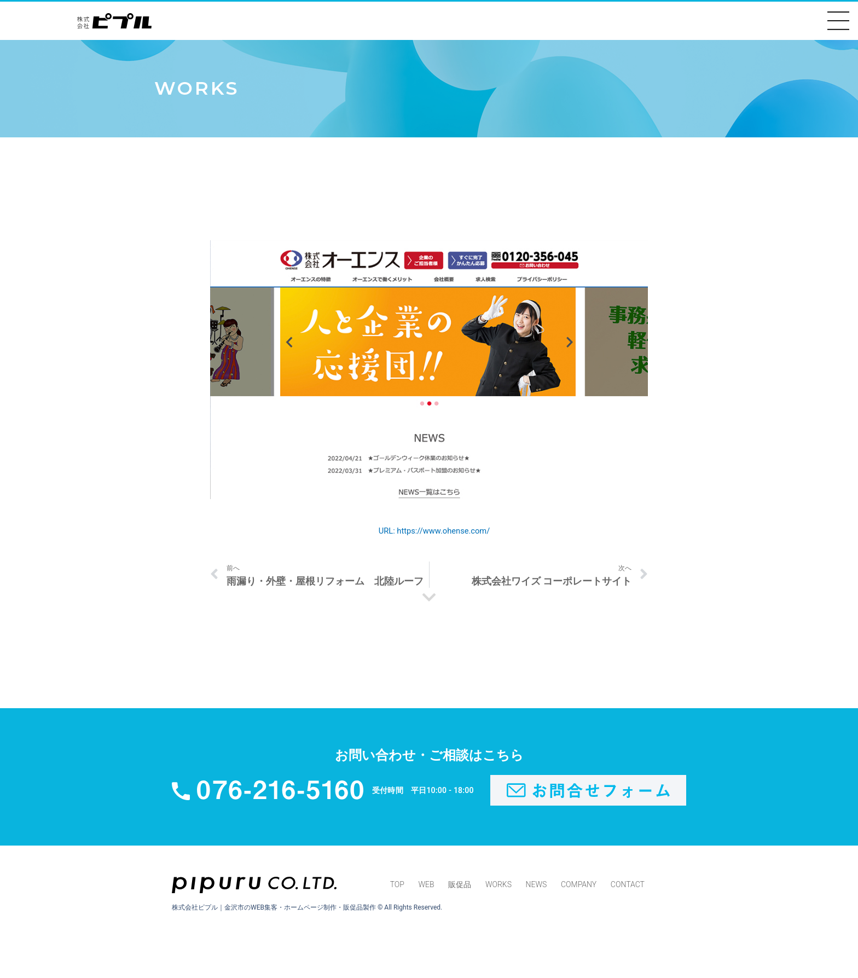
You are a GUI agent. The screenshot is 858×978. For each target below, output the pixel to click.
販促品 (459, 886)
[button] (838, 20)
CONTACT (628, 886)
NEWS (536, 886)
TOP (397, 886)
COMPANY (579, 886)
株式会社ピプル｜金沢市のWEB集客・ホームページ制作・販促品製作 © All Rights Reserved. (307, 909)
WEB (426, 886)
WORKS (498, 886)
